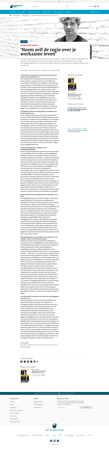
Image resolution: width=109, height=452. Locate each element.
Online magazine (16, 15)
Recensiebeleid (14, 419)
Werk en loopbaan (25, 15)
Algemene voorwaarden (37, 435)
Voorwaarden (13, 407)
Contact (12, 404)
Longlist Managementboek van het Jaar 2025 (77, 109)
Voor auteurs (13, 416)
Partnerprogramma (15, 421)
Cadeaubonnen (38, 407)
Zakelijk (36, 398)
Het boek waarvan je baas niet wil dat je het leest (75, 95)
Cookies (60, 435)
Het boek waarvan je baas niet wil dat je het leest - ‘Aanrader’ (78, 131)
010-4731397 (96, 12)
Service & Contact (80, 435)
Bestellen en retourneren (16, 410)
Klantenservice (14, 398)
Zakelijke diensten (38, 401)
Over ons (12, 401)
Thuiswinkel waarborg (23, 435)
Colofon (47, 435)
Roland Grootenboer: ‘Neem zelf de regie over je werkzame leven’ (44, 15)
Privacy (53, 435)
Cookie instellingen (69, 435)
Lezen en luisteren (15, 413)
